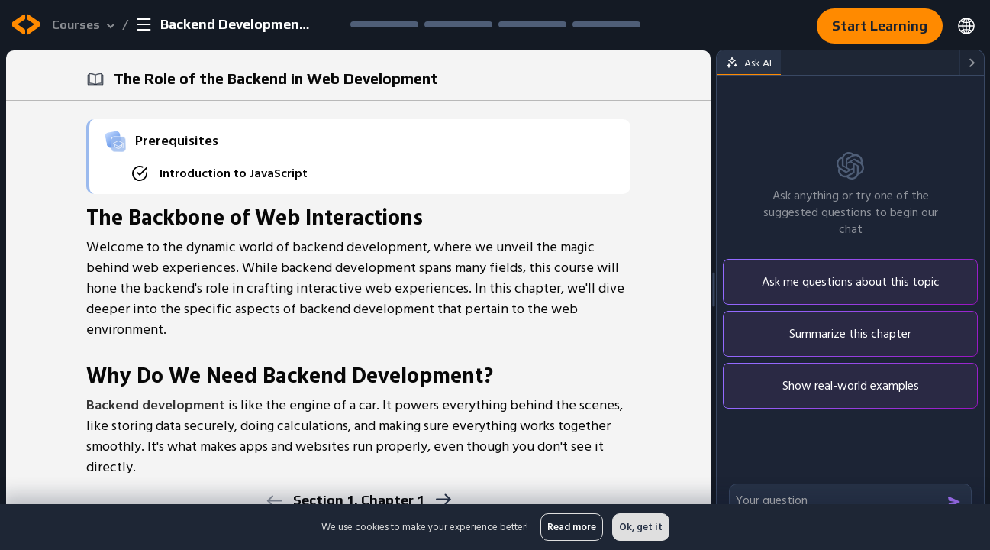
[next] (443, 499)
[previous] (274, 500)
